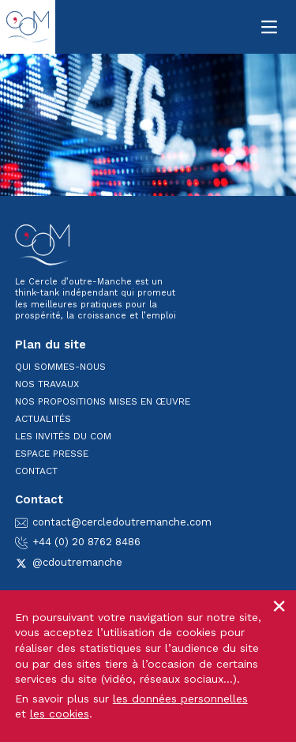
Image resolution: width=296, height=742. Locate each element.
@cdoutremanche (68, 562)
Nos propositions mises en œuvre (102, 401)
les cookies (59, 713)
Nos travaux (47, 384)
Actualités (43, 418)
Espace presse (51, 453)
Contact (36, 470)
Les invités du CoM (63, 436)
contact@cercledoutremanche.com (113, 522)
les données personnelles (180, 698)
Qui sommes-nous (60, 366)
